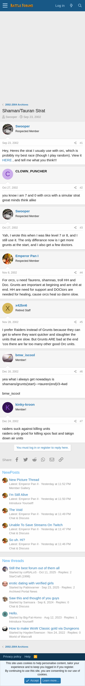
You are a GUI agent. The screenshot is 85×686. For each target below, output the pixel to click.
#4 (81, 272)
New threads (13, 561)
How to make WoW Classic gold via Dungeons (44, 628)
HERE (7, 160)
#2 (81, 187)
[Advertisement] (42, 56)
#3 (81, 227)
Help (27, 656)
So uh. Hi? (17, 540)
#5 (81, 322)
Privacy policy (12, 656)
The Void (15, 510)
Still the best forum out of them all (34, 568)
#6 (81, 371)
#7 (81, 421)
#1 (81, 143)
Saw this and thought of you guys (34, 598)
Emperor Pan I (27, 256)
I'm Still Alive (18, 494)
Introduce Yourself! (21, 503)
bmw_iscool (25, 355)
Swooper (11, 117)
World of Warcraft (20, 636)
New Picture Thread (24, 480)
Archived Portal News (23, 591)
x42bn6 (21, 305)
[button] (5, 5)
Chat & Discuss (19, 518)
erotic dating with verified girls (31, 583)
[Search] (79, 5)
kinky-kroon (25, 404)
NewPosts (11, 472)
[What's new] (71, 5)
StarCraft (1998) (19, 576)
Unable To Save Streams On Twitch (36, 525)
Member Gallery (19, 488)
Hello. (13, 613)
